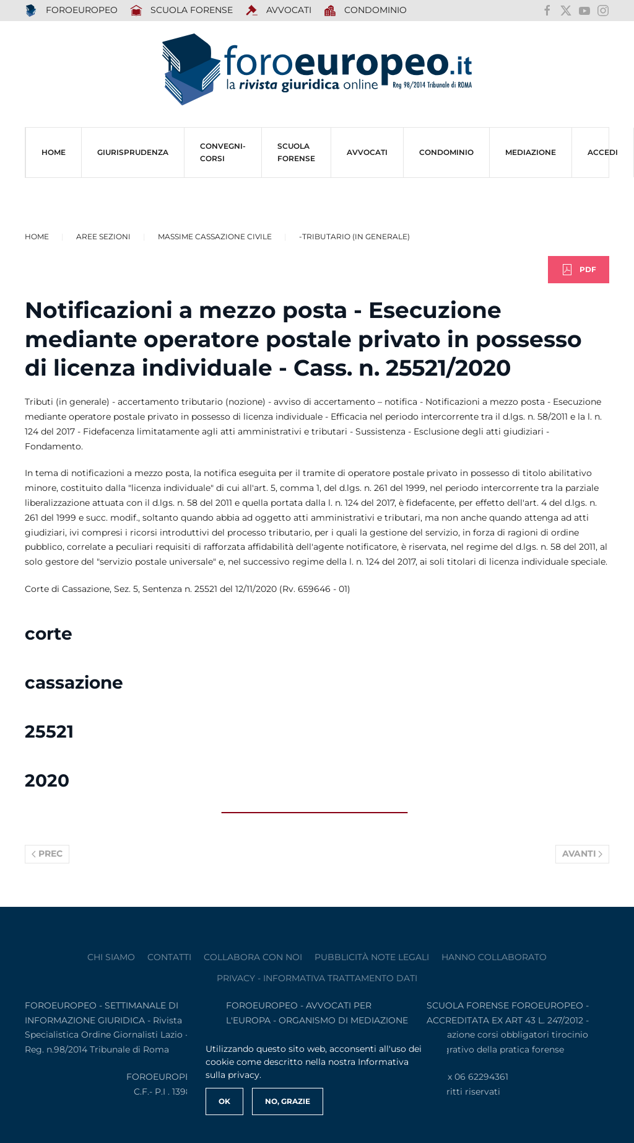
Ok (224, 1101)
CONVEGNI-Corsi (223, 152)
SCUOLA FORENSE (181, 10)
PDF (578, 269)
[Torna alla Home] (317, 69)
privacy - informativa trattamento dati (317, 978)
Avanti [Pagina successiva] (582, 853)
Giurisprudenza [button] (132, 152)
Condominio (365, 10)
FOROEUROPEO (71, 10)
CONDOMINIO (446, 152)
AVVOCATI (278, 10)
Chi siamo (111, 957)
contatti (169, 957)
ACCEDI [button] (603, 152)
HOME (53, 152)
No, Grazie (287, 1101)
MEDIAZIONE (530, 152)
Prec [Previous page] (47, 853)
